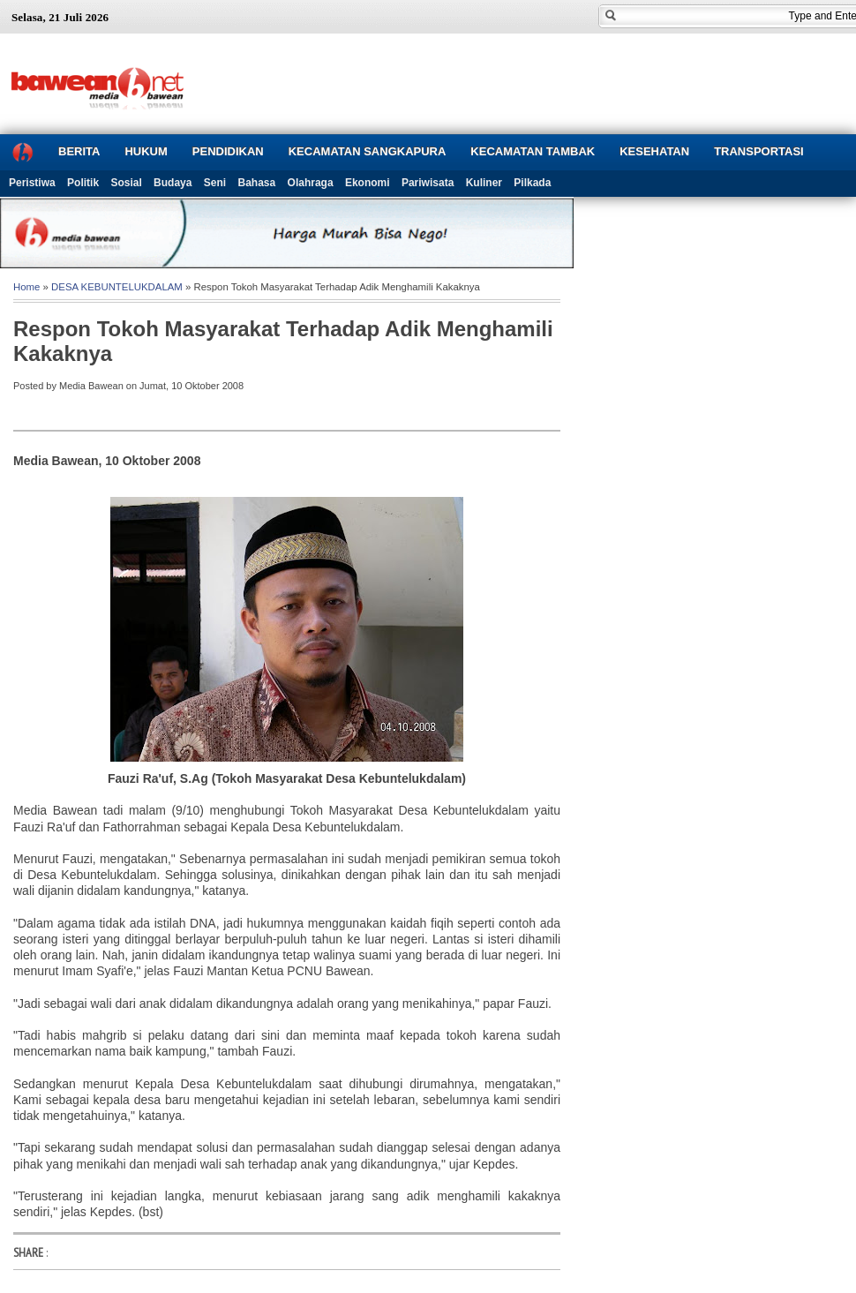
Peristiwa (32, 183)
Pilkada (532, 183)
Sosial (125, 183)
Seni (215, 183)
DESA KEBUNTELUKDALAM (117, 287)
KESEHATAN (654, 151)
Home (26, 287)
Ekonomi (367, 183)
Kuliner (484, 183)
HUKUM (145, 151)
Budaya (172, 183)
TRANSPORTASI (759, 151)
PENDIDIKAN (228, 151)
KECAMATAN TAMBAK (532, 151)
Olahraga (311, 183)
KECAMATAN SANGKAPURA (368, 151)
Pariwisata (428, 183)
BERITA (79, 151)
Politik (83, 183)
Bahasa (257, 183)
